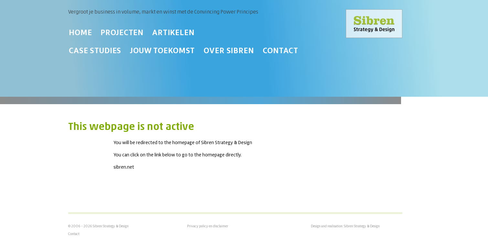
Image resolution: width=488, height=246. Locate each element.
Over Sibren (229, 50)
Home (80, 32)
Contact (280, 50)
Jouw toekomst (162, 50)
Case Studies (95, 50)
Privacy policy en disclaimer (207, 226)
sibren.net (123, 166)
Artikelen (173, 32)
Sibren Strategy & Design (362, 226)
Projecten (122, 32)
